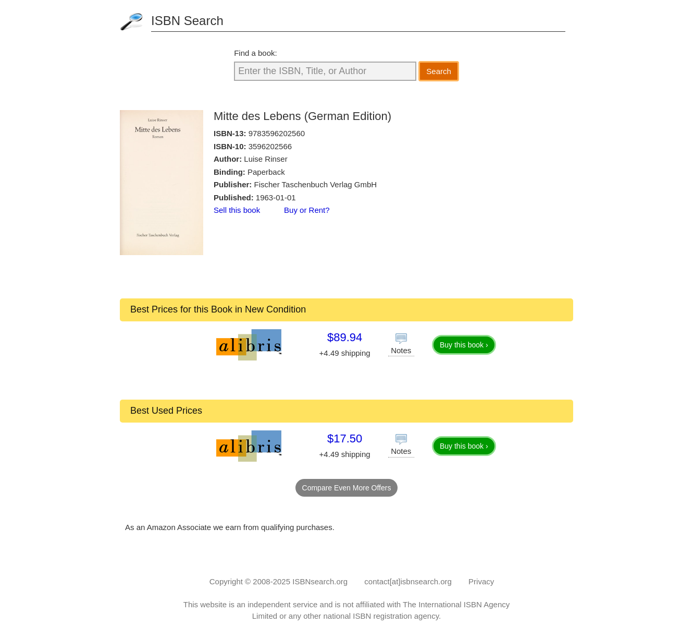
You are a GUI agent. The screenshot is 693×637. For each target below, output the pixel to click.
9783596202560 (277, 133)
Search (438, 71)
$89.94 (344, 337)
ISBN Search (187, 21)
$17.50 (344, 438)
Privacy (481, 581)
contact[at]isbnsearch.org (408, 581)
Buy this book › (464, 345)
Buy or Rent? (307, 210)
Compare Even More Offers (346, 488)
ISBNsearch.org (320, 581)
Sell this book (237, 210)
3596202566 (270, 146)
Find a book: (255, 53)
